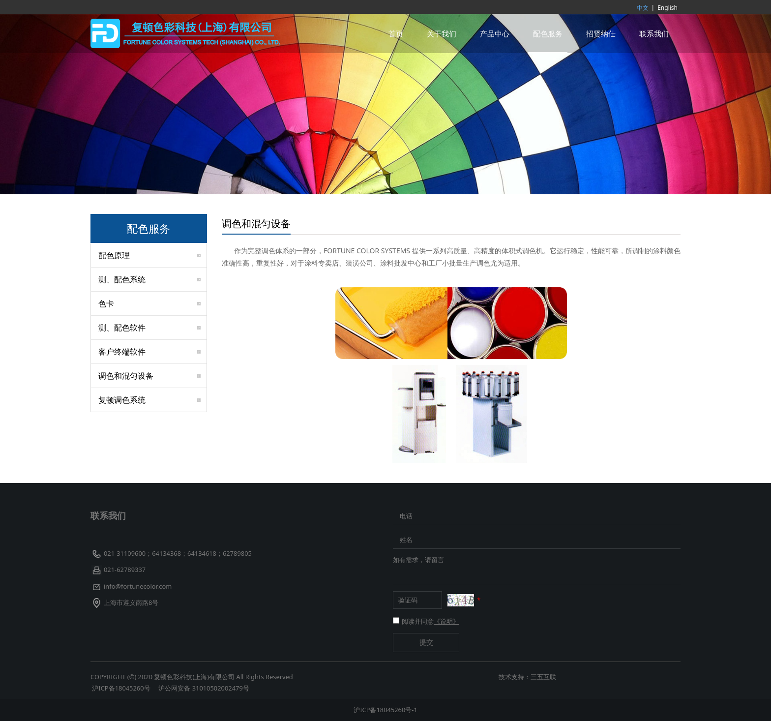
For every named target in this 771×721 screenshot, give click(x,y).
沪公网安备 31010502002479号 (203, 688)
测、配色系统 (122, 279)
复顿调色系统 (122, 399)
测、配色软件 (122, 327)
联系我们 (654, 33)
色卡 (106, 303)
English (667, 7)
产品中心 (494, 33)
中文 (643, 7)
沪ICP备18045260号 (122, 688)
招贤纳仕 (601, 33)
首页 (395, 33)
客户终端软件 (122, 351)
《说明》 (446, 621)
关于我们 (441, 33)
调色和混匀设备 (125, 375)
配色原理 (114, 255)
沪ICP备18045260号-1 (385, 709)
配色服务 (548, 33)
